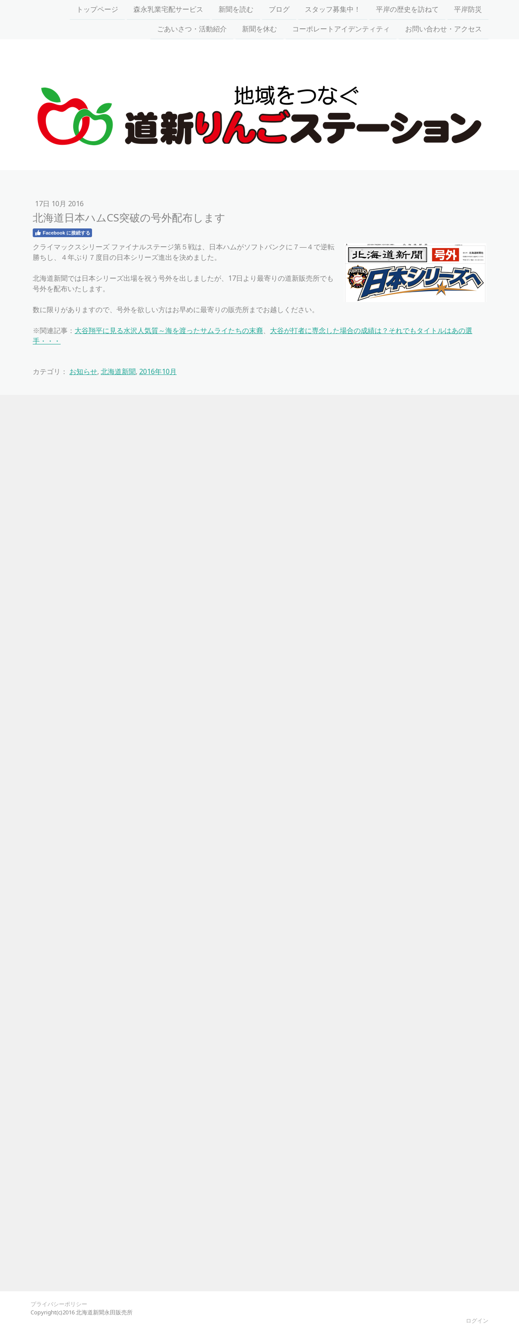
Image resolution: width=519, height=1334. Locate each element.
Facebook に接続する (62, 232)
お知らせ (83, 371)
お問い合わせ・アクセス (443, 30)
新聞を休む (259, 30)
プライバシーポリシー (59, 1304)
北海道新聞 (118, 371)
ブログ (279, 10)
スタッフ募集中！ (333, 10)
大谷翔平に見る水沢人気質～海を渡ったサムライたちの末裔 (169, 330)
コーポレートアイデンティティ (341, 30)
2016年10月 (158, 371)
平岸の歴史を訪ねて (407, 10)
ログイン (477, 1320)
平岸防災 (468, 10)
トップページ (97, 10)
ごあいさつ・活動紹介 (192, 30)
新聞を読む (236, 10)
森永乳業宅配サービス (168, 10)
